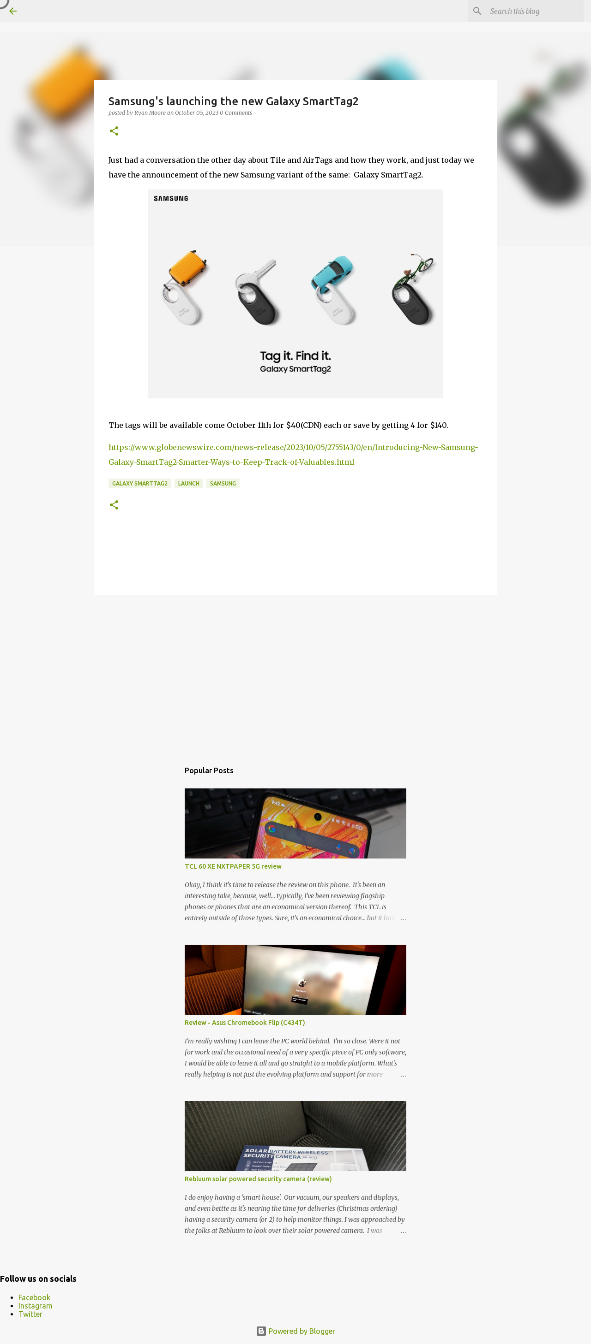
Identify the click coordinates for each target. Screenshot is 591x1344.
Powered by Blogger (295, 1331)
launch (188, 483)
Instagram (35, 1306)
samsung (223, 483)
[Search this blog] (535, 11)
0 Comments (236, 112)
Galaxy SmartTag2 (140, 483)
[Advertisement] (295, 673)
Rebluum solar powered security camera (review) (258, 1179)
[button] (114, 131)
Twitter (30, 1314)
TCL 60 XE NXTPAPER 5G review (233, 866)
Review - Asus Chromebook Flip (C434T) (245, 1022)
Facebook (34, 1297)
